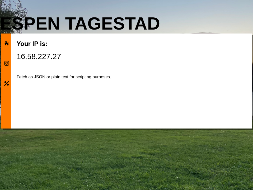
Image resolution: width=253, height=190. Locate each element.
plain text (59, 77)
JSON (39, 77)
